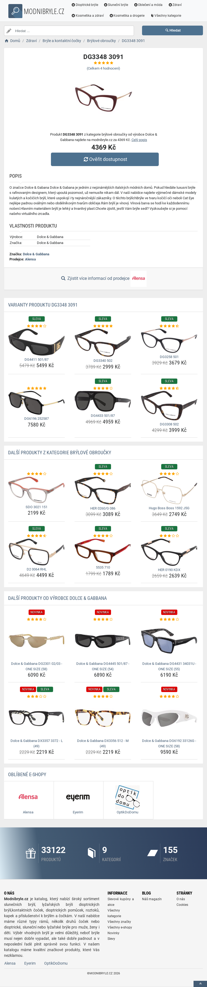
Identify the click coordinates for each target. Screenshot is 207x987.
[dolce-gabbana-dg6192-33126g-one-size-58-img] (169, 718)
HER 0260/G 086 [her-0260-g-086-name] (102, 508)
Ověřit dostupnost (104, 159)
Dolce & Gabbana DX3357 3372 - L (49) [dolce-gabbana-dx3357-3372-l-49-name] (37, 743)
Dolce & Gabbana (36, 254)
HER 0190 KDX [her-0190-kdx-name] (169, 570)
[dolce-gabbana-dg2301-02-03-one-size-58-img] (36, 641)
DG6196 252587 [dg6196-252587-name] (36, 419)
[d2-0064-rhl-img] (36, 552)
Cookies (182, 905)
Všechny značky (119, 922)
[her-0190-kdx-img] (169, 552)
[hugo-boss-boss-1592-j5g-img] (169, 490)
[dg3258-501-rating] (169, 326)
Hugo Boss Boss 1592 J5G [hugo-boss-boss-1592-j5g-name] (169, 508)
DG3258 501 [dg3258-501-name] (169, 357)
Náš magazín (152, 899)
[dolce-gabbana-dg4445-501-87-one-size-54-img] (103, 641)
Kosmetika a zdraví (87, 16)
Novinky (113, 933)
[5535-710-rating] (103, 536)
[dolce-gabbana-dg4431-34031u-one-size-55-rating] (169, 619)
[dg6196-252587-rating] (36, 388)
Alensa (30, 259)
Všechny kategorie (165, 16)
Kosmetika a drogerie (127, 16)
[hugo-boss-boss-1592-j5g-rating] (169, 474)
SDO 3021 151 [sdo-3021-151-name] (36, 507)
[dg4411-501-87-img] (36, 342)
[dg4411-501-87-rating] (36, 326)
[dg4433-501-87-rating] (103, 388)
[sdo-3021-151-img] (36, 490)
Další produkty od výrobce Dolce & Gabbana (57, 598)
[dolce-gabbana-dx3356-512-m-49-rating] (103, 696)
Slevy (111, 939)
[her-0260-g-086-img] (103, 490)
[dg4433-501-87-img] (103, 401)
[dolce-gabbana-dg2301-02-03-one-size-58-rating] (36, 619)
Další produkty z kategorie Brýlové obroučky (59, 452)
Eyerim (30, 963)
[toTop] (200, 984)
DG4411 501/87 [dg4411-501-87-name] (37, 359)
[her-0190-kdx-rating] (169, 536)
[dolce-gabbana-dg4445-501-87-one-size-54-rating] (103, 619)
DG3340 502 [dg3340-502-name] (103, 361)
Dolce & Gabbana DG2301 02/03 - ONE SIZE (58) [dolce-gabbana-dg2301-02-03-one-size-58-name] (36, 666)
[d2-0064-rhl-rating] (36, 536)
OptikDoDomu (56, 963)
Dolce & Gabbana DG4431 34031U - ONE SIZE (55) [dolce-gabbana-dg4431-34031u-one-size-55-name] (169, 666)
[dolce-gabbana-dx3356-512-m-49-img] (103, 718)
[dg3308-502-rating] (169, 388)
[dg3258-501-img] (169, 341)
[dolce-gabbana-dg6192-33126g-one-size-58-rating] (169, 696)
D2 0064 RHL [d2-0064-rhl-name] (37, 569)
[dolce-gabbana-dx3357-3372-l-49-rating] (36, 696)
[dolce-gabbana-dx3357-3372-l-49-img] (36, 718)
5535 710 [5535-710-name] (103, 567)
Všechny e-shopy (120, 927)
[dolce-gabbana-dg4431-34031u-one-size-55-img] (169, 641)
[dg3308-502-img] (169, 405)
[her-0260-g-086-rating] (103, 474)
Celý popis (139, 140)
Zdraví (175, 5)
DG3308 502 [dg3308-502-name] (169, 424)
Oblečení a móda (148, 5)
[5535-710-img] (103, 551)
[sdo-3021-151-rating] (36, 474)
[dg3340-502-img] (103, 343)
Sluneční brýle (116, 5)
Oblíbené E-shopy (27, 774)
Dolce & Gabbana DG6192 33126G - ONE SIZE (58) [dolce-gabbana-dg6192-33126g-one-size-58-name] (169, 743)
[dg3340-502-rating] (103, 326)
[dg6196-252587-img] (36, 403)
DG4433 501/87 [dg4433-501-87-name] (103, 416)
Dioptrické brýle (84, 5)
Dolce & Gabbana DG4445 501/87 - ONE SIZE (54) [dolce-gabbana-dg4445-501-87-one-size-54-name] (102, 666)
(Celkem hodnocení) (103, 68)
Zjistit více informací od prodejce (103, 279)
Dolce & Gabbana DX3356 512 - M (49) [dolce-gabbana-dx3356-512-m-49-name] (103, 743)
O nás (181, 899)
